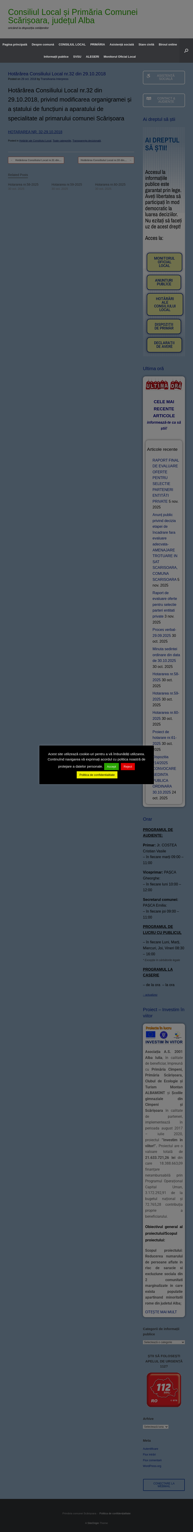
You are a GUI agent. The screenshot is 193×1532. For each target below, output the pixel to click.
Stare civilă (146, 44)
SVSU (77, 56)
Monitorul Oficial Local (120, 56)
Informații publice (56, 56)
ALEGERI (92, 56)
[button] (186, 50)
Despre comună (43, 44)
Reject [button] (128, 766)
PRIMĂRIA (97, 44)
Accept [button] (111, 766)
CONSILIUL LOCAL (72, 44)
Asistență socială (122, 44)
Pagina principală (15, 44)
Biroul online (168, 44)
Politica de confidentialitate (97, 775)
